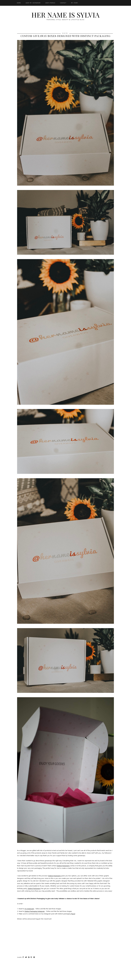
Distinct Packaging (63, 866)
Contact (63, 2)
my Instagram (29, 909)
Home (19, 2)
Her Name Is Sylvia (65, 14)
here (73, 914)
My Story (74, 2)
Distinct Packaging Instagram (35, 911)
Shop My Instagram (33, 2)
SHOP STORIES (50, 2)
